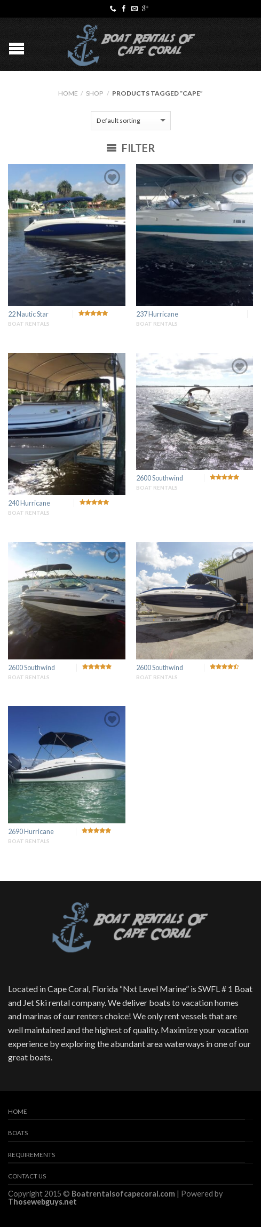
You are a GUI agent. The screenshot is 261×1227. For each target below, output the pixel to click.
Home (68, 93)
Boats (18, 1132)
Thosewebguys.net (42, 1201)
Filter (130, 147)
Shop (94, 93)
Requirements (31, 1154)
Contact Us (27, 1176)
